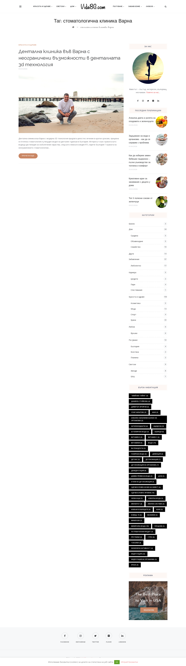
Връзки (134, 333)
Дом (72, 6)
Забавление (134, 6)
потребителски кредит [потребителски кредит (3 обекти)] (142, 531)
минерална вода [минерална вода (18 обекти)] (140, 526)
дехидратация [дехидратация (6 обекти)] (138, 470)
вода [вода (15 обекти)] (152, 443)
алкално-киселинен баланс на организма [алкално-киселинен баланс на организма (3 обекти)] (144, 419)
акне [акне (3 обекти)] (155, 412)
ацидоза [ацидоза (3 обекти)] (158, 426)
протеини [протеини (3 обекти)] (136, 537)
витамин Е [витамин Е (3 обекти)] (136, 437)
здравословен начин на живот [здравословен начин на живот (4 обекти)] (146, 487)
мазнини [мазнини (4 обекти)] (152, 515)
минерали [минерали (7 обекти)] (136, 520)
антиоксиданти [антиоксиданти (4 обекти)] (139, 426)
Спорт (133, 314)
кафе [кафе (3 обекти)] (159, 509)
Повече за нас (152, 92)
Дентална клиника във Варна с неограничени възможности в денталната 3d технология (69, 58)
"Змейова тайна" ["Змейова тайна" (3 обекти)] (139, 396)
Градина (134, 235)
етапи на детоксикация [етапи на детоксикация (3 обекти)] (142, 482)
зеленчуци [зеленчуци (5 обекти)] (137, 498)
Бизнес (132, 223)
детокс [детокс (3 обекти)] (135, 459)
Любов (149, 6)
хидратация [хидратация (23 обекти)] (138, 554)
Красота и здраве (42, 6)
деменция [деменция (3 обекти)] (157, 454)
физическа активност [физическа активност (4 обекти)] (142, 548)
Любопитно (136, 265)
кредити (134, 279)
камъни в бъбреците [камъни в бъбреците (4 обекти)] (140, 509)
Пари (133, 284)
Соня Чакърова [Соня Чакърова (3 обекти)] (138, 412)
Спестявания (136, 290)
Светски (60, 6)
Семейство (136, 247)
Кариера (132, 272)
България (135, 346)
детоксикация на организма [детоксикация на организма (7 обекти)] (145, 465)
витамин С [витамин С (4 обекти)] (153, 437)
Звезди (134, 371)
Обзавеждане (137, 241)
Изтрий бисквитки (129, 662)
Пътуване (118, 6)
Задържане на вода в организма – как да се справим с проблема (139, 139)
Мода (133, 309)
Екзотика (135, 352)
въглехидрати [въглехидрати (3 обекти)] (138, 448)
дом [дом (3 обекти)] (161, 476)
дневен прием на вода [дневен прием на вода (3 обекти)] (141, 476)
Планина (134, 357)
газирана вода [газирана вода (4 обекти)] (139, 454)
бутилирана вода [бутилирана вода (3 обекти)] (140, 432)
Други (131, 253)
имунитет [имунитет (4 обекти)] (136, 504)
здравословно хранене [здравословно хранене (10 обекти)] (142, 493)
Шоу (133, 376)
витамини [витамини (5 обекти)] (136, 443)
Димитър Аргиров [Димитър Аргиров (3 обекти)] (140, 407)
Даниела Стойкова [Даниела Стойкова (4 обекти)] (140, 401)
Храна (133, 320)
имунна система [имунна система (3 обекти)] (156, 504)
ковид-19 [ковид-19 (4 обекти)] (136, 515)
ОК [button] (117, 662)
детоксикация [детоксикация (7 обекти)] (153, 459)
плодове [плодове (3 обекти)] (160, 526)
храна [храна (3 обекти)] (134, 565)
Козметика (135, 303)
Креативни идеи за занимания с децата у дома (139, 182)
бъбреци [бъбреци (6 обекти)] (159, 432)
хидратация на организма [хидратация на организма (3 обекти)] (144, 559)
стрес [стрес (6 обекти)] (151, 537)
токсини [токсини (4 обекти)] (136, 543)
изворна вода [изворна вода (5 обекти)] (155, 498)
